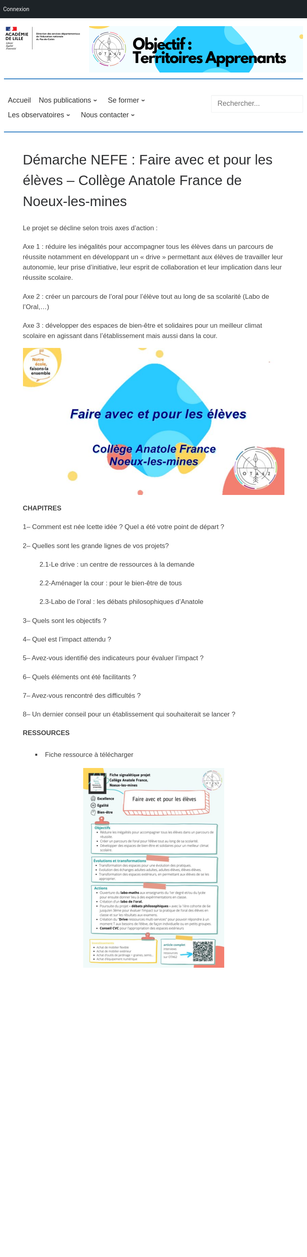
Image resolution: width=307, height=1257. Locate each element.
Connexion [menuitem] (16, 9)
